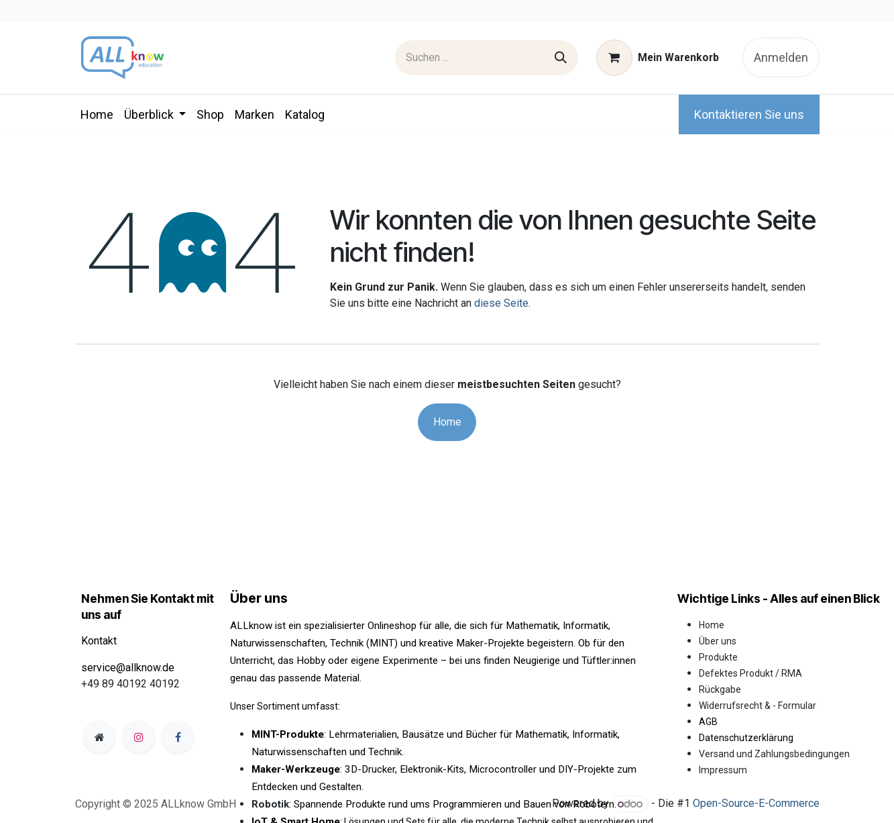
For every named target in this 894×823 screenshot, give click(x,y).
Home (447, 422)
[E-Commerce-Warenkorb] (657, 58)
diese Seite (501, 303)
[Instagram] (139, 737)
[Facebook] (178, 737)
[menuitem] (97, 114)
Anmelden (781, 57)
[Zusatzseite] (99, 737)
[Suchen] (560, 57)
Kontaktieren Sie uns (749, 114)
